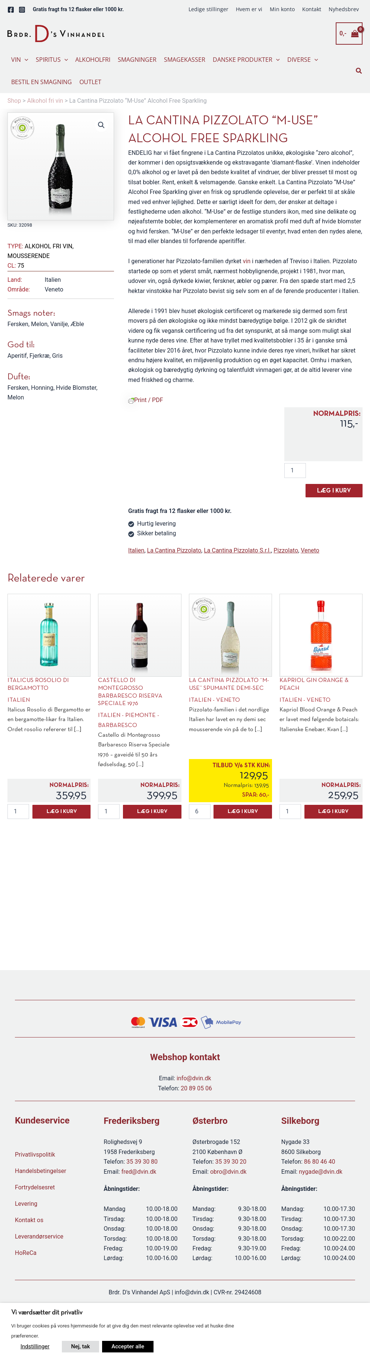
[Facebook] (10, 9)
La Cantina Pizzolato (174, 550)
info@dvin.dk (194, 1078)
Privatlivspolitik (35, 1154)
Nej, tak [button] (80, 1346)
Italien (136, 550)
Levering (26, 1203)
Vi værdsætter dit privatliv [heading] (46, 1313)
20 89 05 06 (196, 1088)
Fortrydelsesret (35, 1187)
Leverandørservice (39, 1236)
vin (246, 261)
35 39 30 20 (231, 1161)
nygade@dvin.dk (320, 1171)
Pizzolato (285, 550)
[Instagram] (22, 9)
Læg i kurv (334, 491)
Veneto (310, 550)
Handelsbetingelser (40, 1170)
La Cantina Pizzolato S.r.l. (237, 550)
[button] (24, 59)
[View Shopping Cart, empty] (349, 33)
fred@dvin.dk (138, 1171)
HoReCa (26, 1252)
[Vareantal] (295, 470)
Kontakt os (29, 1220)
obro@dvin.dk (228, 1171)
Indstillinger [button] (35, 1346)
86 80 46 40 (319, 1161)
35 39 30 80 (142, 1161)
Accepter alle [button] (127, 1346)
